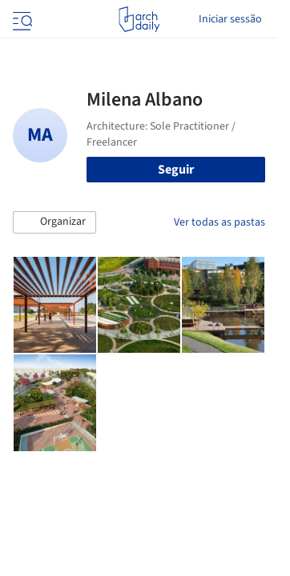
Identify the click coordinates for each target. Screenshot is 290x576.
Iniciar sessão (230, 19)
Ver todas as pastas (219, 222)
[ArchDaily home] (139, 19)
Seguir (176, 169)
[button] (54, 222)
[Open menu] (21, 19)
